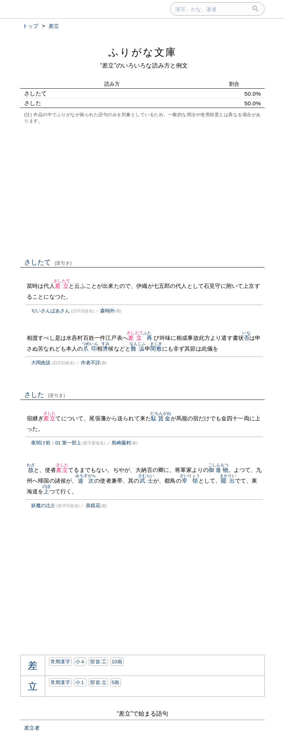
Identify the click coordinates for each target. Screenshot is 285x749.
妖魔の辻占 (43, 505)
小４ (80, 661)
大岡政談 (40, 362)
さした (44, 394)
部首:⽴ (98, 682)
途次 (85, 480)
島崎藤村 (121, 443)
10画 (117, 661)
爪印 (90, 348)
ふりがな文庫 (142, 52)
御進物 (218, 470)
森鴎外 (107, 310)
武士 (146, 480)
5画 (115, 682)
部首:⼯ (98, 661)
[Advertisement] (142, 190)
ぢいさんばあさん (50, 310)
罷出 (228, 480)
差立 (61, 286)
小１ (80, 682)
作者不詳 (90, 362)
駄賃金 (160, 418)
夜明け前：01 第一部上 (56, 443)
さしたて (48, 262)
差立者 (32, 728)
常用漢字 (60, 661)
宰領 (190, 480)
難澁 (138, 348)
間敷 (156, 348)
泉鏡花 (93, 505)
